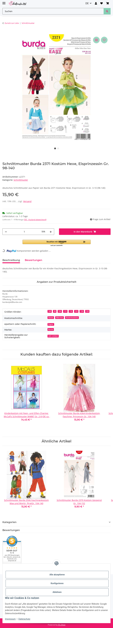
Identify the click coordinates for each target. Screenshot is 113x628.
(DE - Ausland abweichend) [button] (35, 219)
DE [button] (87, 3)
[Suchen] (53, 11)
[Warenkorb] (108, 3)
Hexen (50, 317)
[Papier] (50, 324)
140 (49, 311)
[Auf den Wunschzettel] (104, 40)
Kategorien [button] (9, 522)
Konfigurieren (57, 583)
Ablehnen (57, 592)
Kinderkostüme (72, 317)
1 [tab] (55, 148)
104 (59, 311)
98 (55, 311)
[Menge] (24, 232)
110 (65, 311)
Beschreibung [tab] (11, 260)
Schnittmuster (21, 179)
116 (70, 311)
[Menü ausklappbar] (3, 2)
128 (87, 311)
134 (81, 311)
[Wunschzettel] (101, 3)
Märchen (59, 317)
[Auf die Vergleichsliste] (96, 40)
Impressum (10, 619)
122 (76, 311)
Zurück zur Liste (12, 23)
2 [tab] (58, 148)
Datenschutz (24, 619)
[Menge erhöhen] (50, 232)
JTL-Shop (61, 624)
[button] (96, 3)
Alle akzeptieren (57, 574)
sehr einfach (53, 336)
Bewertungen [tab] (33, 260)
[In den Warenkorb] (4, 32)
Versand (27, 201)
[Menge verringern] (6, 232)
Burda (50, 329)
